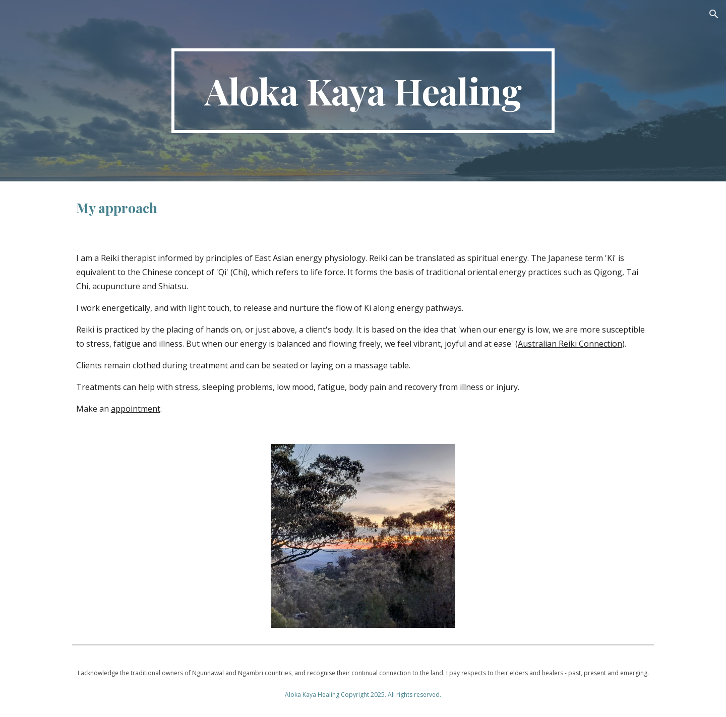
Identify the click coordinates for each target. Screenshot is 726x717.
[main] (363, 90)
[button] (714, 14)
